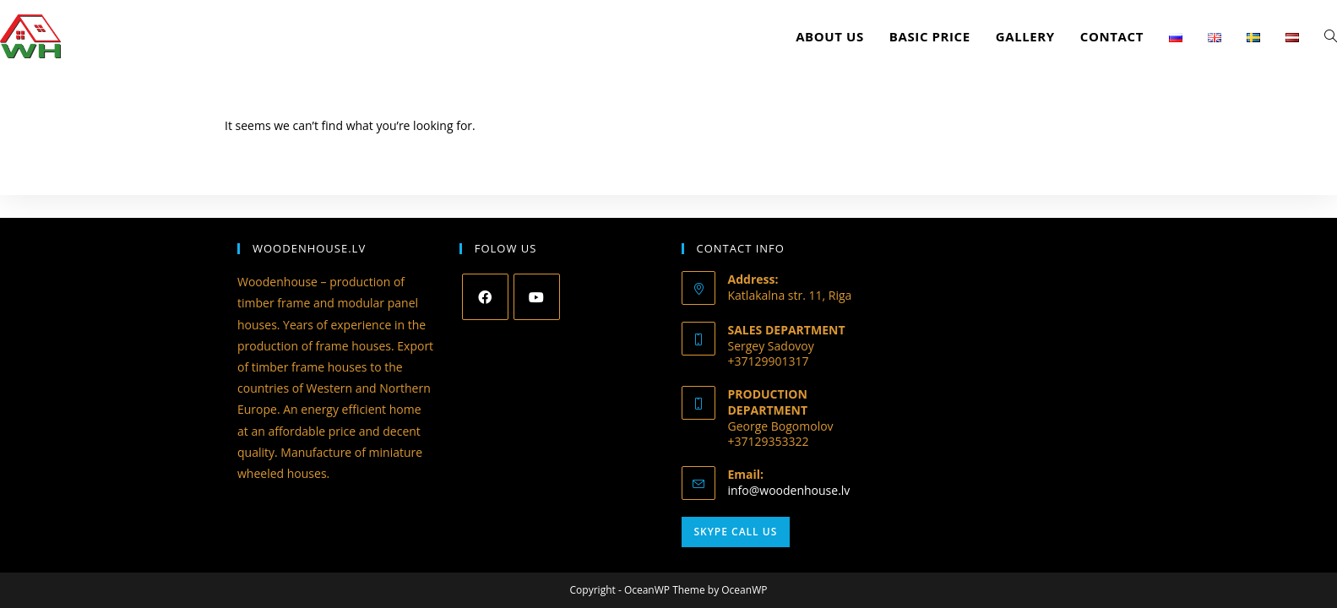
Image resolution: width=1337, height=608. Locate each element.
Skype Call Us (736, 531)
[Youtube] (537, 297)
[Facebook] (485, 297)
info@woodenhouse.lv (789, 490)
